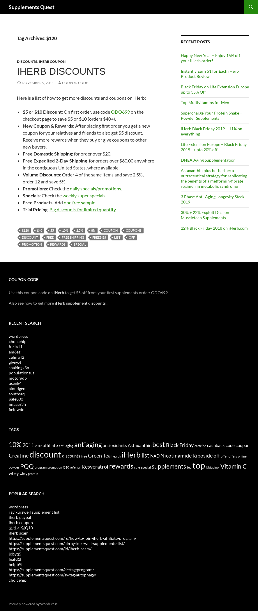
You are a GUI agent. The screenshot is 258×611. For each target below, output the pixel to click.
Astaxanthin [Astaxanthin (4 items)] (139, 445)
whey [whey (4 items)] (14, 473)
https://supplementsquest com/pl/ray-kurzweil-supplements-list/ (67, 543)
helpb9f (16, 564)
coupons (134, 230)
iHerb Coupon (52, 61)
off (132, 237)
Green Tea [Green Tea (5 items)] (99, 455)
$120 (25, 230)
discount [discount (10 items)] (45, 454)
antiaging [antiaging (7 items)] (88, 444)
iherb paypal (20, 517)
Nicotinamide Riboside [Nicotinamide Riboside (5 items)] (186, 455)
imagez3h (17, 404)
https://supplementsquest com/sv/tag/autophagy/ (52, 574)
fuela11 (15, 346)
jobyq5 (15, 553)
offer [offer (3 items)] (224, 456)
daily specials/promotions (95, 188)
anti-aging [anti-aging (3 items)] (66, 446)
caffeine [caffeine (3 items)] (200, 446)
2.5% (79, 230)
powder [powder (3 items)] (14, 467)
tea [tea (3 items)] (189, 467)
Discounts (27, 61)
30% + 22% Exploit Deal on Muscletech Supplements (205, 215)
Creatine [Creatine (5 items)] (19, 455)
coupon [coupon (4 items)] (242, 445)
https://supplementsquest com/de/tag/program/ (51, 569)
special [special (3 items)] (146, 467)
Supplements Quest (31, 7)
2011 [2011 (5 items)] (28, 445)
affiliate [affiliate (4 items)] (50, 445)
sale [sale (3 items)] (137, 467)
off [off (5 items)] (216, 455)
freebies (99, 237)
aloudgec (17, 388)
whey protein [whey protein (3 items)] (29, 474)
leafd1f (15, 559)
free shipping (73, 237)
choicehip (17, 341)
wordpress (18, 336)
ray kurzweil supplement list (34, 512)
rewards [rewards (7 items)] (121, 466)
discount (30, 237)
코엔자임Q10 (21, 527)
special (80, 244)
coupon (111, 230)
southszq (17, 393)
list (117, 237)
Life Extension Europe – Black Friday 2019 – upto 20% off (214, 147)
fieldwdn (16, 409)
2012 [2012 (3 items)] (38, 446)
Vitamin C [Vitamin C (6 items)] (233, 466)
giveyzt (15, 362)
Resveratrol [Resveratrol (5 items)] (95, 466)
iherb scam (19, 532)
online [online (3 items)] (242, 456)
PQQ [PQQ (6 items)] (27, 466)
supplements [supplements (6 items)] (169, 466)
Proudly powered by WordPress (33, 604)
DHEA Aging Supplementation (208, 160)
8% (93, 230)
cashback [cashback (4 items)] (216, 445)
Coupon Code (75, 83)
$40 (39, 230)
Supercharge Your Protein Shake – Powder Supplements (211, 115)
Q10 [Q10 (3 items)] (66, 467)
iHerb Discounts (61, 71)
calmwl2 (16, 357)
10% (65, 230)
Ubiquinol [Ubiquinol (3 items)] (213, 467)
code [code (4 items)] (230, 445)
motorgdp (18, 378)
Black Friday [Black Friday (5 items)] (180, 445)
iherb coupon (21, 522)
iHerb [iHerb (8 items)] (131, 454)
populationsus (21, 372)
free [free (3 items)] (84, 456)
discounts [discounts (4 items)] (71, 455)
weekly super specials (84, 195)
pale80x (16, 398)
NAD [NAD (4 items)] (155, 455)
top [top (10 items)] (198, 465)
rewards (58, 244)
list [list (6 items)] (145, 455)
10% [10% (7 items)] (15, 444)
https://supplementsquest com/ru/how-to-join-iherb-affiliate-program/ (72, 538)
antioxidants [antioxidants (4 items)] (115, 445)
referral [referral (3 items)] (75, 467)
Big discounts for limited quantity (83, 209)
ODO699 (120, 112)
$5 (52, 230)
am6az (14, 351)
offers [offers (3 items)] (233, 456)
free (50, 237)
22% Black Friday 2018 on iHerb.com (214, 228)
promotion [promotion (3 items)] (54, 467)
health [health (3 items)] (116, 456)
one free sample (79, 202)
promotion (32, 244)
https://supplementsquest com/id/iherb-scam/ (50, 548)
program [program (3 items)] (41, 467)
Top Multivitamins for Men (205, 102)
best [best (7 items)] (158, 444)
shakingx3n (19, 367)
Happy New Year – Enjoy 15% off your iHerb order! (210, 58)
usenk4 (15, 383)
